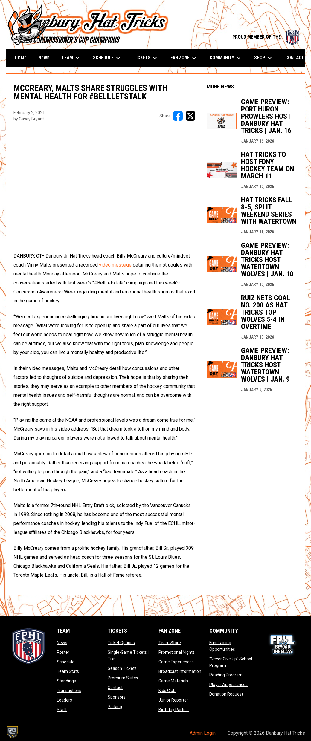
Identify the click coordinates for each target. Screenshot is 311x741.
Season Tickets (122, 668)
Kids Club (167, 690)
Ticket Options (121, 642)
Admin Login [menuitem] (203, 733)
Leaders (64, 700)
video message (115, 265)
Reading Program (226, 675)
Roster (63, 652)
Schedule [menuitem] (107, 58)
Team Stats (68, 671)
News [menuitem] (44, 58)
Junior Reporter (173, 700)
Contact (115, 687)
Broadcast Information (179, 671)
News (62, 642)
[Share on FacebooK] (178, 116)
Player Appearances (228, 684)
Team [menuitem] (71, 58)
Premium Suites (123, 678)
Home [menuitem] (21, 58)
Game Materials (173, 681)
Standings (66, 681)
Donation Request (226, 694)
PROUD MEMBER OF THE (265, 37)
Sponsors (117, 697)
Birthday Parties (173, 709)
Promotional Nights (176, 652)
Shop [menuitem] (263, 58)
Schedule (65, 661)
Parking (115, 706)
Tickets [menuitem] (146, 58)
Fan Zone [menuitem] (184, 58)
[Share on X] (190, 116)
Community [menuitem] (226, 58)
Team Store (169, 642)
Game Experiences (176, 661)
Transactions (69, 690)
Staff (62, 709)
